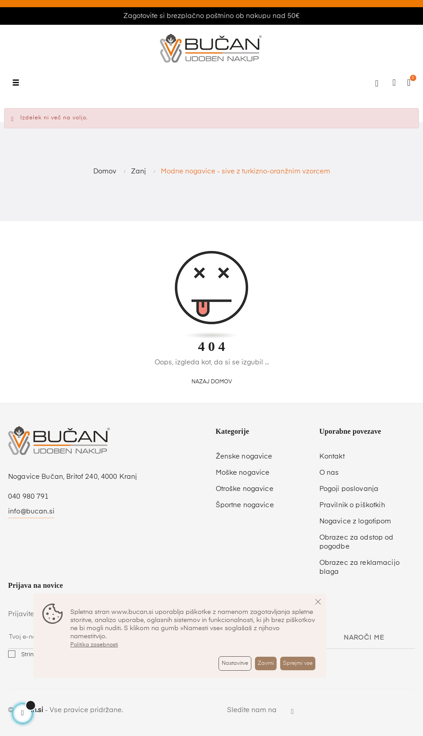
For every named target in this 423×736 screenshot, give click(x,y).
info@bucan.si (31, 511)
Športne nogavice (245, 505)
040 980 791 (28, 496)
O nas (329, 472)
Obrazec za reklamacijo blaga (359, 567)
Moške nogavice (243, 472)
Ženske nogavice (244, 456)
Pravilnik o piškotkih (352, 505)
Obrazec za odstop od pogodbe (356, 542)
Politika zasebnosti (94, 645)
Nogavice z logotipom (355, 521)
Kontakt (332, 456)
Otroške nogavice (244, 489)
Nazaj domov (211, 382)
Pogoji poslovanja (348, 489)
